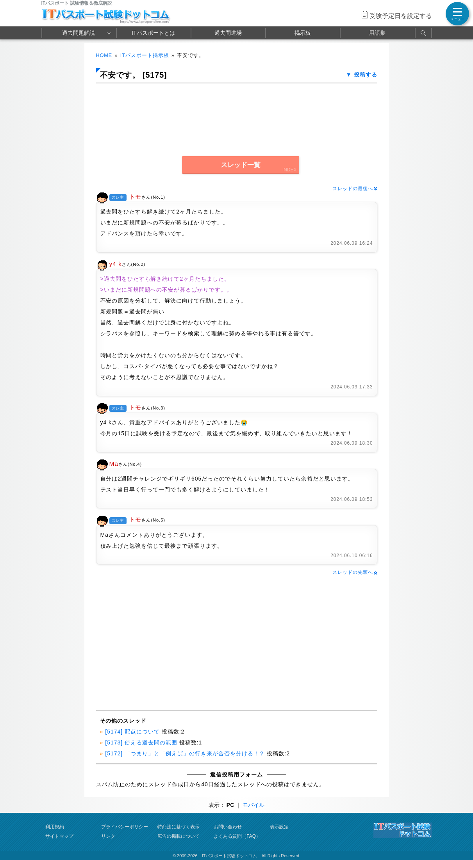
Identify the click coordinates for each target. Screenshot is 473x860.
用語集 (377, 33)
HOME (104, 55)
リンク (108, 836)
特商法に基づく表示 (178, 827)
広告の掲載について (178, 836)
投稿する (365, 74)
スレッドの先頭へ (354, 572)
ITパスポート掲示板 (144, 55)
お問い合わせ (228, 827)
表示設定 (279, 827)
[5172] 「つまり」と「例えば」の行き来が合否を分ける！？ (185, 753)
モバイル (253, 805)
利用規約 (54, 827)
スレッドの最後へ (354, 188)
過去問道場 (228, 33)
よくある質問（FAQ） (237, 836)
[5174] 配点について (132, 731)
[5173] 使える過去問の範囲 (141, 742)
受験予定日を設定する (400, 15)
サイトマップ (59, 836)
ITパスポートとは (153, 33)
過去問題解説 (78, 33)
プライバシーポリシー (124, 827)
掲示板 (303, 33)
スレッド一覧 (241, 165)
